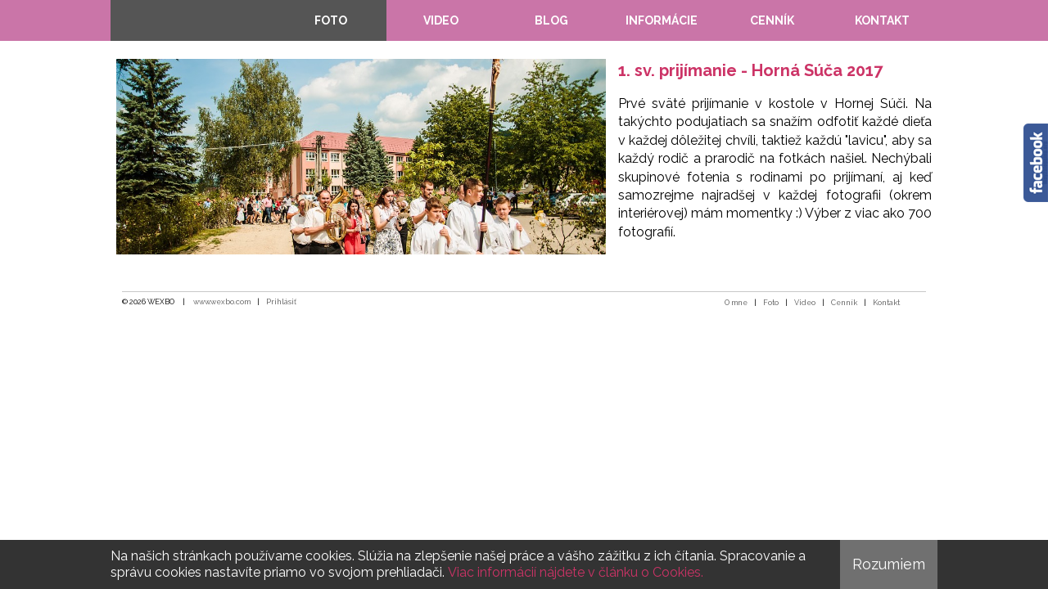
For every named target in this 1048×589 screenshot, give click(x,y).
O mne (736, 303)
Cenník (844, 303)
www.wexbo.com (222, 302)
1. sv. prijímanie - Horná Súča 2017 (750, 70)
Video (804, 303)
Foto (771, 303)
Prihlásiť (281, 302)
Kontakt (886, 303)
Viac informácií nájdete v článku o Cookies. (575, 572)
